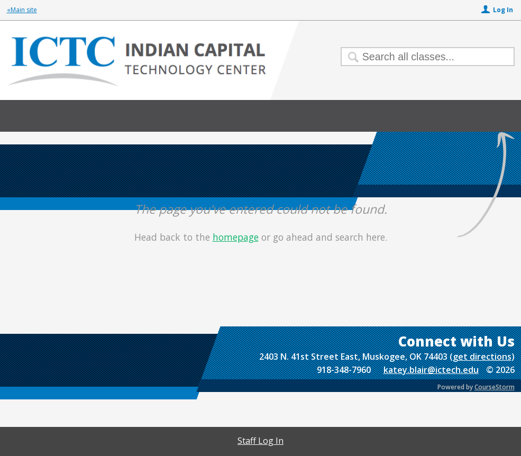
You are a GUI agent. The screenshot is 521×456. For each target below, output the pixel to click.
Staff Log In (260, 440)
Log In (503, 9)
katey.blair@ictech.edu (431, 370)
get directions (482, 356)
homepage (236, 237)
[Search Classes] (421, 56)
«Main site (22, 9)
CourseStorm (494, 386)
